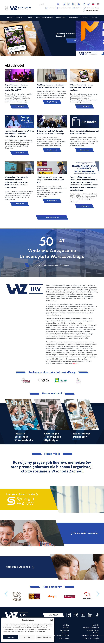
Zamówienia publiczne (61, 635)
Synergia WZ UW (93, 630)
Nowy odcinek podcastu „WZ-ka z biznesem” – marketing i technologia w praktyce (19, 133)
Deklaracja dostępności (90, 635)
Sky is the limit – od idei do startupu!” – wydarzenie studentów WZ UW (16, 87)
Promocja (65, 633)
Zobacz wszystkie (52, 217)
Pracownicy (64, 630)
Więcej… (75, 363)
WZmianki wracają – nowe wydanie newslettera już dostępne (81, 87)
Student (66, 627)
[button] (51, 620)
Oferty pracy (64, 638)
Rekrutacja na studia (84, 533)
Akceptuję (11, 637)
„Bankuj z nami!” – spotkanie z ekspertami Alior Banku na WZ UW (50, 179)
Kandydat (95, 625)
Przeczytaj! (77, 40)
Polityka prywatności (91, 638)
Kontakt (96, 633)
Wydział (66, 625)
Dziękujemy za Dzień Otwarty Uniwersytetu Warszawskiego (50, 132)
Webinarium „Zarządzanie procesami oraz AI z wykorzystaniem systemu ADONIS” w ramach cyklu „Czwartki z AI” (16, 182)
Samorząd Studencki (20, 566)
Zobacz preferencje (44, 637)
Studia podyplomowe (91, 627)
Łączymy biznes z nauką (20, 494)
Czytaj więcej (19, 106)
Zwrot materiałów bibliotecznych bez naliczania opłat (84, 132)
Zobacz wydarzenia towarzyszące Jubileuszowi (52, 265)
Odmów (27, 637)
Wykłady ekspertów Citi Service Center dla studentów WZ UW (51, 86)
